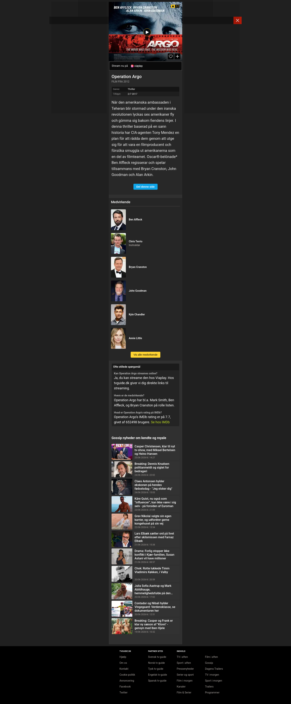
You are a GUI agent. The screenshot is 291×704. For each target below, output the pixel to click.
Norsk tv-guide (156, 662)
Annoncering (127, 680)
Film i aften (211, 656)
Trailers (209, 686)
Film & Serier (184, 692)
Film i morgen (184, 680)
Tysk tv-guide (155, 668)
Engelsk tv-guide (157, 674)
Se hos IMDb (160, 422)
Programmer (212, 692)
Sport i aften (184, 662)
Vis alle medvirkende (146, 354)
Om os (123, 662)
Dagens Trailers (214, 668)
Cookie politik (127, 674)
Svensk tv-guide (157, 656)
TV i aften (182, 656)
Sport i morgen (213, 680)
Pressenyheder (185, 668)
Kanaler (181, 686)
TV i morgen (212, 674)
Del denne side (145, 186)
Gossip (209, 662)
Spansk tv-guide (157, 680)
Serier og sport (185, 674)
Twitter (123, 692)
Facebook (125, 686)
